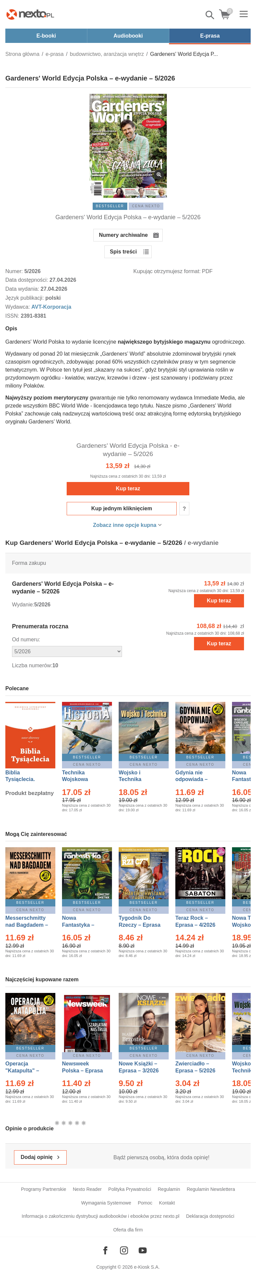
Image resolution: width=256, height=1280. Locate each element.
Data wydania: (23, 289)
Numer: (14, 271)
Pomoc (145, 1202)
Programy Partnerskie (43, 1189)
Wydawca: (18, 307)
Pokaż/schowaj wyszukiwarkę (210, 15)
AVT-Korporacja (51, 307)
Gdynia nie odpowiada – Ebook (191, 779)
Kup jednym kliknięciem (121, 508)
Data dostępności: (27, 280)
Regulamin (169, 1189)
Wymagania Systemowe (106, 1202)
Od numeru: (26, 639)
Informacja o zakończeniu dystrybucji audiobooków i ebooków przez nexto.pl (100, 1216)
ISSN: (13, 316)
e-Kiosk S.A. (147, 1267)
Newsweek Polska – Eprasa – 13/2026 (82, 1070)
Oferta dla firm (128, 1229)
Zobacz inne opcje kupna (124, 525)
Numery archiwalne (123, 235)
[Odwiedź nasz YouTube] (142, 1250)
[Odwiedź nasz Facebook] (105, 1250)
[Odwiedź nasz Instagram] (124, 1250)
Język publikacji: (25, 298)
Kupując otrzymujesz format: (167, 271)
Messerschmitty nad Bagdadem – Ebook (26, 925)
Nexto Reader (87, 1189)
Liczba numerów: (32, 665)
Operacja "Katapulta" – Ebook (22, 1070)
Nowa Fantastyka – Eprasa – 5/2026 (82, 925)
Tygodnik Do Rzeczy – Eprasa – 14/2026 (139, 925)
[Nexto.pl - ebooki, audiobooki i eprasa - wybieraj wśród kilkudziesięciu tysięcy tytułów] (30, 14)
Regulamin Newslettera (211, 1189)
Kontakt (167, 1202)
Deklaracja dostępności (210, 1216)
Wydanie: (23, 604)
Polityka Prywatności (129, 1189)
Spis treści (123, 251)
